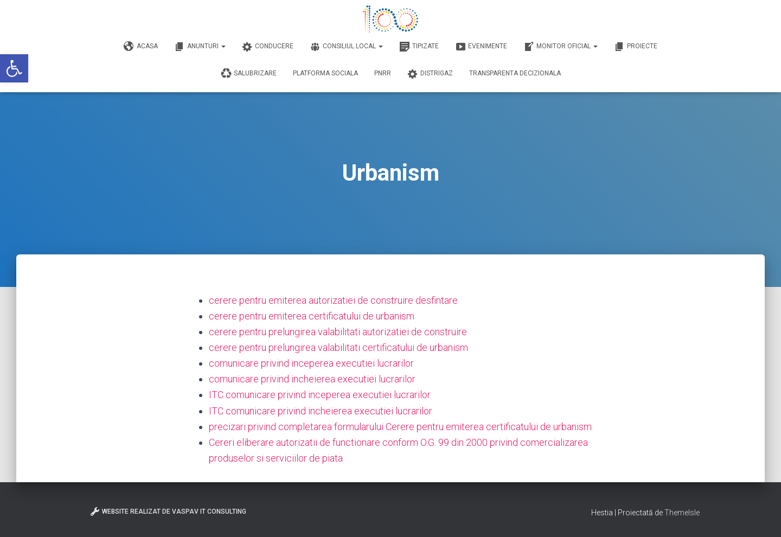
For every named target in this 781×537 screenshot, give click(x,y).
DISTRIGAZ (430, 73)
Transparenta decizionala (515, 73)
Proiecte (635, 46)
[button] (14, 68)
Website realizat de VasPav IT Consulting (167, 511)
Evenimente (481, 46)
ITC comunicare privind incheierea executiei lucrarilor (320, 411)
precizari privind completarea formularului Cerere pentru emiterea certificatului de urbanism (400, 426)
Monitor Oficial (560, 46)
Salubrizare (249, 73)
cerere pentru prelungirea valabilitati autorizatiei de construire (338, 331)
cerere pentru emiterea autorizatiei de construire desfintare (333, 300)
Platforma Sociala (325, 73)
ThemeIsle (682, 512)
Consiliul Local (346, 46)
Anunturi (200, 46)
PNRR (382, 73)
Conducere (267, 46)
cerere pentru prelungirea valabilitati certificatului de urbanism (338, 347)
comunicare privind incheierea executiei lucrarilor (312, 379)
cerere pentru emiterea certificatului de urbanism (311, 316)
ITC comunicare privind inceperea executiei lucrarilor (320, 394)
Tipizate (419, 46)
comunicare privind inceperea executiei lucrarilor (311, 363)
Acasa (141, 46)
